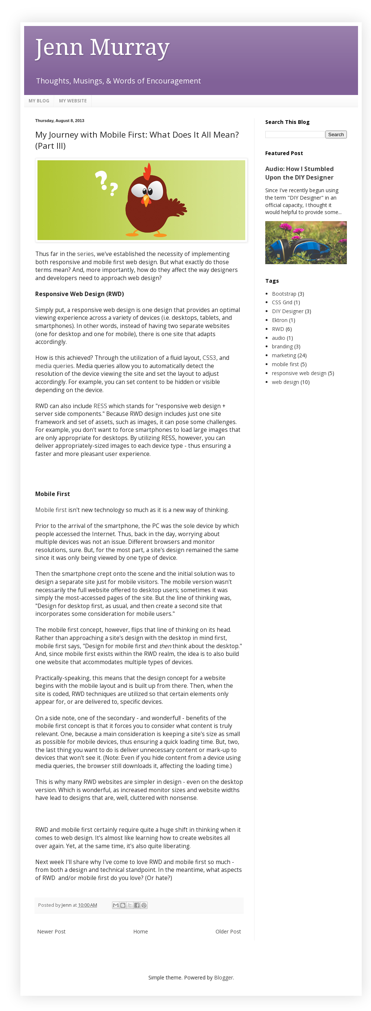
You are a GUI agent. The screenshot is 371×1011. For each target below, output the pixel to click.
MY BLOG (39, 101)
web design (285, 381)
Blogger (223, 977)
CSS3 (209, 358)
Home (140, 931)
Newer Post (51, 931)
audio (278, 337)
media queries (54, 366)
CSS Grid (282, 302)
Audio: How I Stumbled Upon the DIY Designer (299, 173)
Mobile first (51, 510)
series (85, 254)
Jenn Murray (102, 47)
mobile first (285, 364)
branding (282, 346)
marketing (284, 355)
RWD (278, 328)
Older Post (228, 931)
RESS (100, 406)
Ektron (280, 320)
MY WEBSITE (73, 101)
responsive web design (299, 373)
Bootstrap (284, 293)
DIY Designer (287, 311)
